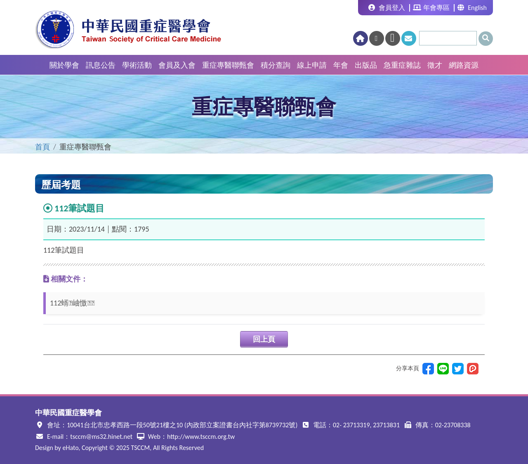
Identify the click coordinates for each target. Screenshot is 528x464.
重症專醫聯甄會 (228, 65)
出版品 (366, 65)
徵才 (434, 65)
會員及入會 (177, 65)
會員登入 (386, 8)
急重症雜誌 (402, 65)
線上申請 (312, 65)
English (472, 8)
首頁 (42, 147)
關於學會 (64, 65)
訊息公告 (101, 65)
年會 (340, 65)
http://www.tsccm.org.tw (201, 436)
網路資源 (463, 65)
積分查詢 (275, 65)
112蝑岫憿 (72, 303)
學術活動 (137, 65)
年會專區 (431, 8)
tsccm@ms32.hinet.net (101, 436)
